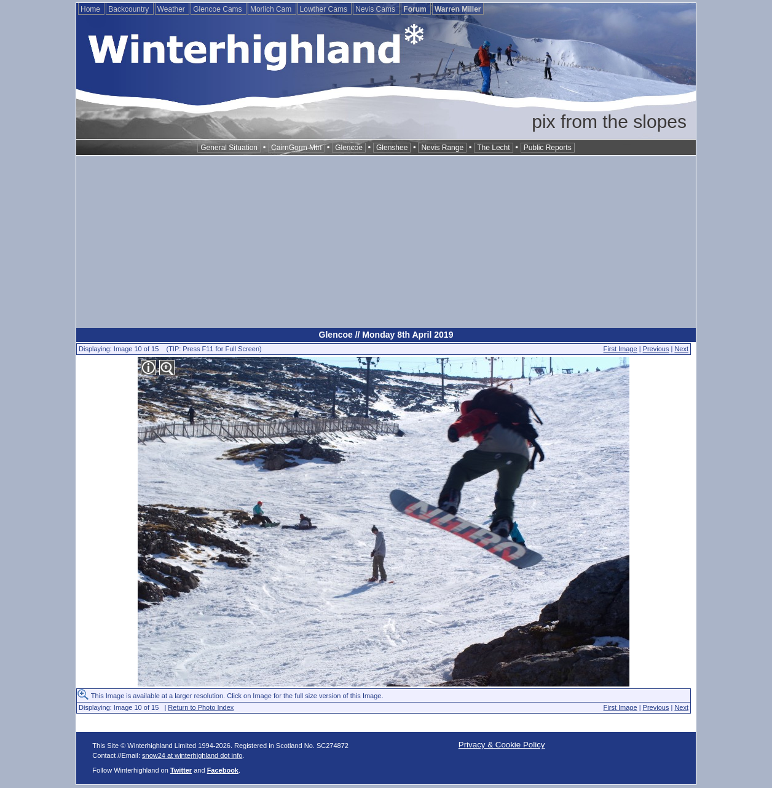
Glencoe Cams (218, 9)
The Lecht (493, 147)
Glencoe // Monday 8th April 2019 (386, 335)
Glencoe (349, 147)
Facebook (222, 770)
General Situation (229, 147)
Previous (656, 348)
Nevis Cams (376, 9)
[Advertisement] (386, 242)
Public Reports (548, 147)
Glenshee (392, 147)
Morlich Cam (272, 9)
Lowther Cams (325, 9)
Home (91, 9)
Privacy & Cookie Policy (502, 744)
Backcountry (129, 9)
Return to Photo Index (201, 707)
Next (681, 348)
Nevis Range (442, 147)
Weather (172, 9)
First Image (620, 348)
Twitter (181, 770)
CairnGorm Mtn (296, 147)
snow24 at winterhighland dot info (192, 755)
